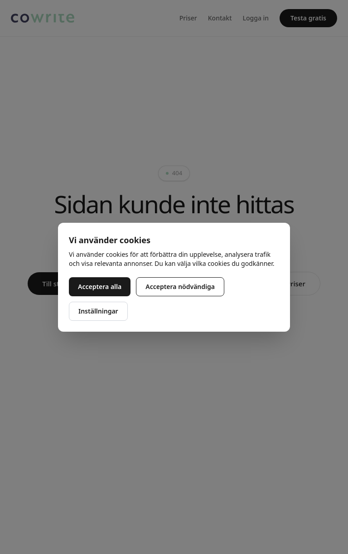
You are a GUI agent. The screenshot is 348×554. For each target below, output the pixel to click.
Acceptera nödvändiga (180, 286)
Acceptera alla (99, 286)
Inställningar (98, 311)
